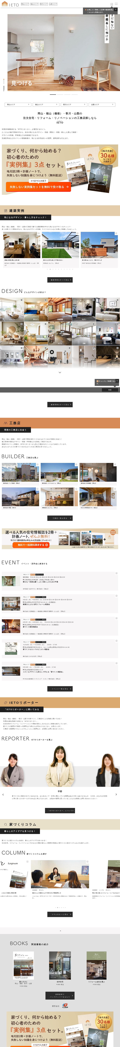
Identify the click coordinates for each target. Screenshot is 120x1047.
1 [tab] (47, 269)
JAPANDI (12, 343)
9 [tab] (70, 269)
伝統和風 (60, 319)
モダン (84, 319)
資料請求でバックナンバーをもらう (60, 996)
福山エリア (34, 4)
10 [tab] (73, 269)
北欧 (84, 343)
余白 (84, 367)
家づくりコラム (20, 826)
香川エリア (43, 4)
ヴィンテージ (36, 367)
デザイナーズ (108, 343)
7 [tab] (64, 269)
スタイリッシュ (12, 367)
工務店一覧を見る (60, 518)
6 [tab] (61, 269)
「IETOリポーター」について (59, 810)
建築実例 (25, 212)
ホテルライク (108, 319)
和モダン (36, 319)
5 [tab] (59, 269)
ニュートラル (60, 367)
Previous (3, 794)
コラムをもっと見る (60, 914)
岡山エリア (25, 4)
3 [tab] (53, 269)
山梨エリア (53, 4)
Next (117, 794)
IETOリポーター (22, 704)
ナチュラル (36, 343)
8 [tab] (67, 269)
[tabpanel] (21, 250)
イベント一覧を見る (60, 689)
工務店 (15, 424)
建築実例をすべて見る (60, 280)
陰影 (108, 367)
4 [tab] (56, 269)
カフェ (60, 343)
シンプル (12, 319)
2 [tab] (50, 269)
